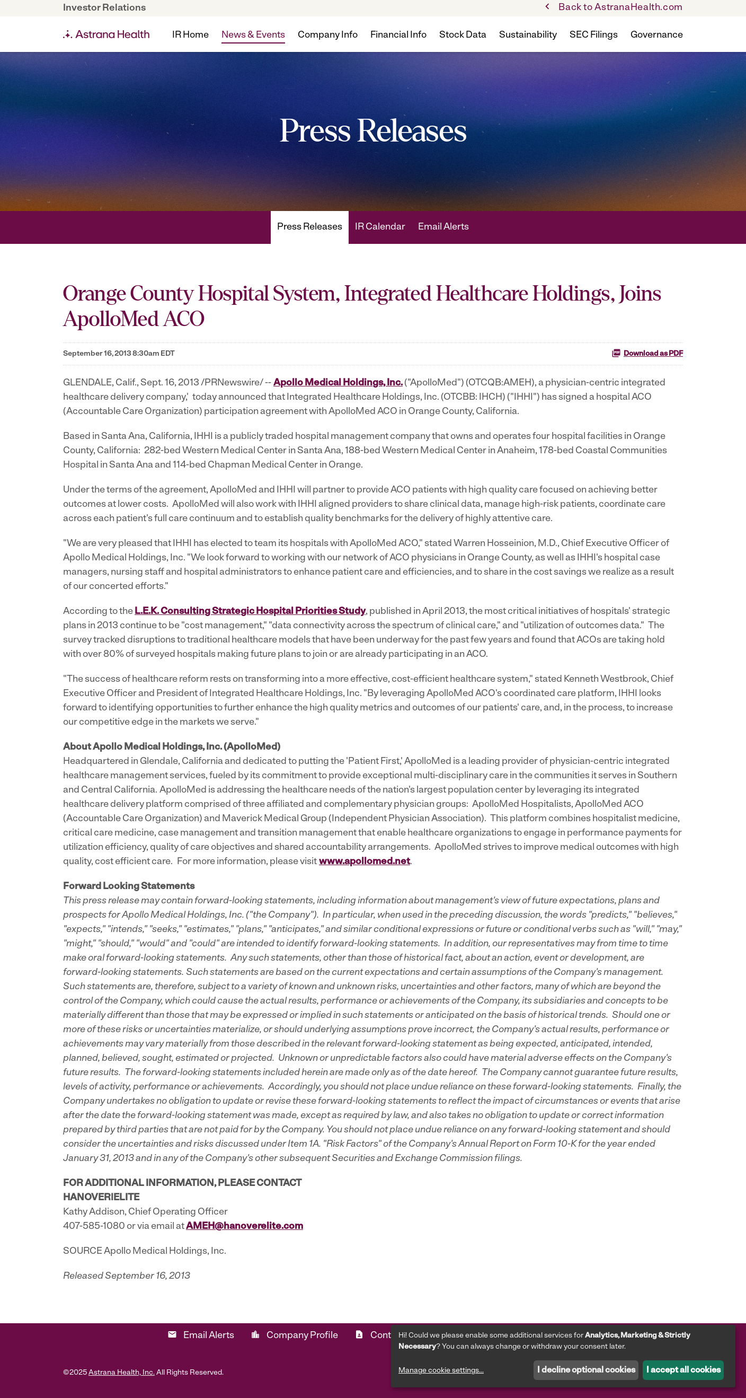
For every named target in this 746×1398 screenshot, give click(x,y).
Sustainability (528, 35)
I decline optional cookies (586, 1370)
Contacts (382, 1335)
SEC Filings (594, 35)
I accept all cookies (683, 1370)
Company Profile (294, 1335)
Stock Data (462, 35)
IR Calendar (380, 227)
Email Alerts (443, 227)
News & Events (253, 35)
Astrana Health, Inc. (121, 1373)
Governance (656, 35)
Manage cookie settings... (441, 1371)
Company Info (328, 35)
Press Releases (309, 227)
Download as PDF (647, 353)
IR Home (190, 35)
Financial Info (398, 35)
